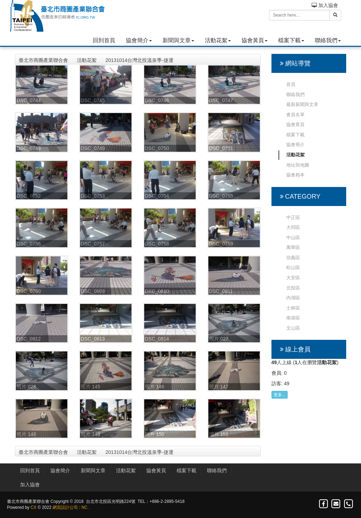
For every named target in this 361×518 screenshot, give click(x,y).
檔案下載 (291, 40)
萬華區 (293, 247)
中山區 (293, 237)
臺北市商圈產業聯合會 (43, 60)
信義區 (293, 257)
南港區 (293, 317)
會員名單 (295, 114)
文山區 (293, 328)
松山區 (293, 267)
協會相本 (295, 174)
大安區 (293, 277)
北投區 (293, 288)
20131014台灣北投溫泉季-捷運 (139, 60)
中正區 (293, 217)
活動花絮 (218, 40)
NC (84, 507)
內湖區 (293, 297)
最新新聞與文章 (302, 104)
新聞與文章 (178, 40)
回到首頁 (104, 40)
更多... (280, 394)
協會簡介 (139, 40)
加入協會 (325, 5)
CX (34, 507)
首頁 (290, 84)
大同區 (293, 227)
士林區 (293, 308)
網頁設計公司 (65, 507)
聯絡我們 (328, 40)
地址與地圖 (297, 165)
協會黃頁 (254, 40)
